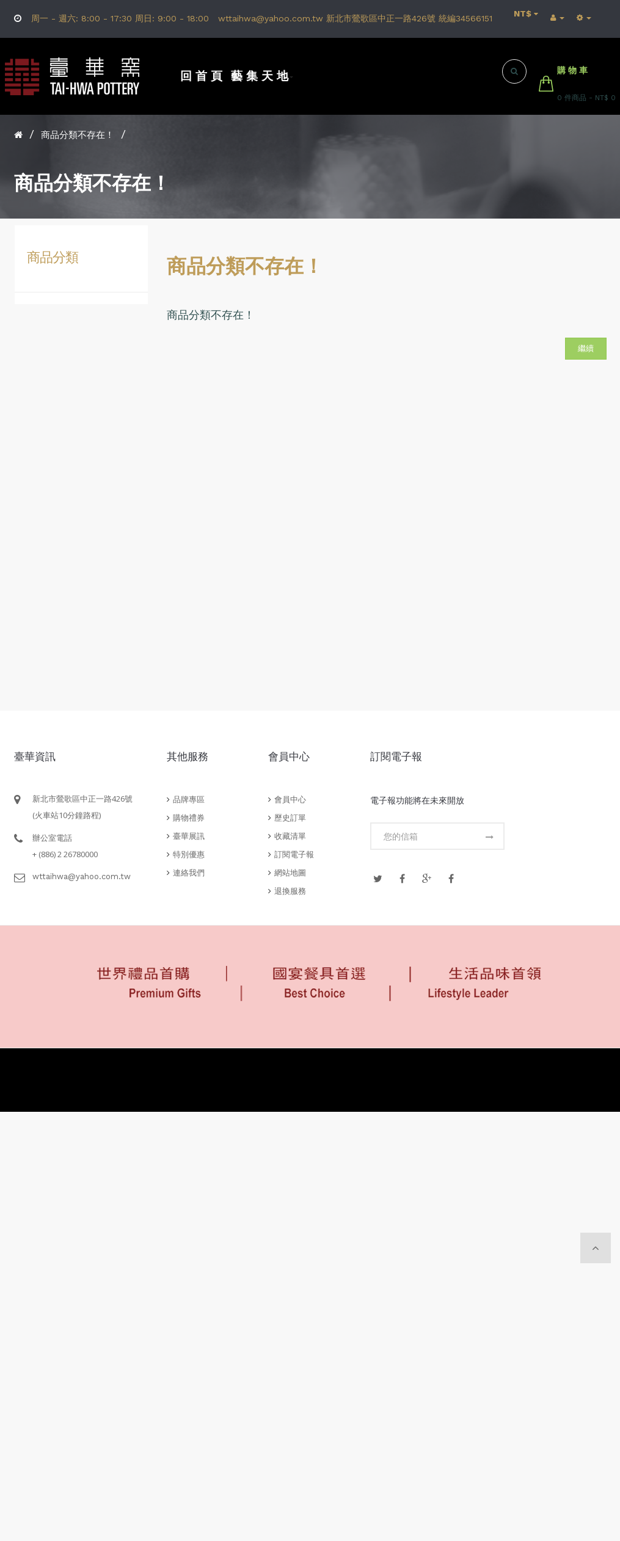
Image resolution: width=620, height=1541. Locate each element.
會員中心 (290, 799)
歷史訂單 (290, 817)
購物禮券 (189, 817)
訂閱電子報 (294, 854)
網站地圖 (290, 872)
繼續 (586, 348)
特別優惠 (189, 854)
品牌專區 (189, 799)
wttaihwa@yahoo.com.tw (81, 876)
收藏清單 (290, 836)
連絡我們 (189, 872)
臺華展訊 (189, 836)
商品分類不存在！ (77, 134)
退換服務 (290, 891)
